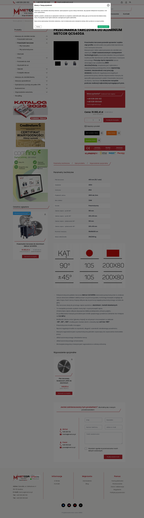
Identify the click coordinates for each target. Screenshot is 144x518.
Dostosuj (38, 26)
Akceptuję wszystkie (103, 26)
